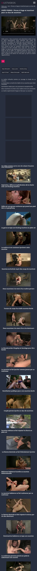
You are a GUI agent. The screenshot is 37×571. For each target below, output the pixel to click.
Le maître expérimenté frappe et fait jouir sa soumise (16, 91)
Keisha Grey (23, 69)
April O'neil (5, 72)
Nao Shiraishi (6, 69)
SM (9, 6)
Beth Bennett (25, 72)
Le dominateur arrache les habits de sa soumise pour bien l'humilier (18, 83)
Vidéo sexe (4, 6)
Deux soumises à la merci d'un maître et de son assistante (18, 88)
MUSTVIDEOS (8, 3)
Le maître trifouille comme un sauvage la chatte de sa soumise (18, 80)
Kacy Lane (15, 69)
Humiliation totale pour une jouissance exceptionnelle (17, 86)
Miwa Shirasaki (15, 72)
